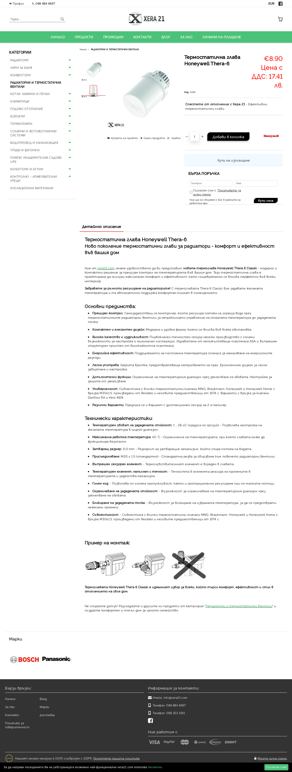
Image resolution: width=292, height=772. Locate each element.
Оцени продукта (154, 138)
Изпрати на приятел (124, 138)
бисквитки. (155, 767)
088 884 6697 (45, 3)
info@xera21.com (175, 697)
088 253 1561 (175, 713)
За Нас (10, 707)
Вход (43, 699)
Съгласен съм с (217, 192)
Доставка (47, 715)
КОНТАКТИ (142, 37)
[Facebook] (151, 721)
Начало (83, 49)
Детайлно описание (101, 226)
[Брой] (194, 136)
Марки (44, 707)
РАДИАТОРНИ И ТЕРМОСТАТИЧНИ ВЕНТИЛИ (115, 49)
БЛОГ (166, 37)
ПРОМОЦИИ (113, 37)
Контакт (12, 715)
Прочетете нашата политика (116, 758)
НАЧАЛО (58, 37)
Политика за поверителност (17, 725)
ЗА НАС (186, 37)
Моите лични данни (272, 758)
